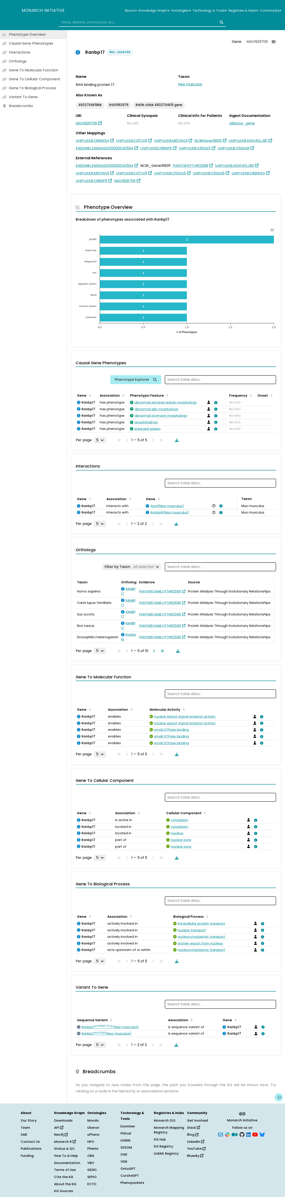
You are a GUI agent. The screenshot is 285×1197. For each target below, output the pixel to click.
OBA (90, 1156)
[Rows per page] (100, 440)
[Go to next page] (153, 650)
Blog (192, 1134)
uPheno (93, 1134)
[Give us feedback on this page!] (279, 1097)
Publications (31, 1148)
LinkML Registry (166, 1153)
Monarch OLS (164, 1120)
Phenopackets (132, 1182)
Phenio (92, 1148)
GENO (92, 1170)
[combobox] (142, 22)
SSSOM (126, 1147)
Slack (193, 1127)
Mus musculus (190, 84)
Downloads (63, 1120)
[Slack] (227, 1134)
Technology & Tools (210, 10)
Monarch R (65, 1141)
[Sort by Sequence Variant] (110, 1019)
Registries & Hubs (243, 10)
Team (25, 1127)
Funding (27, 1156)
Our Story (29, 1120)
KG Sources (63, 1191)
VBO (90, 1163)
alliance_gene (242, 123)
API (58, 1127)
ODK (123, 1161)
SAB (24, 1134)
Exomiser (127, 1126)
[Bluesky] (262, 1134)
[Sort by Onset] (270, 395)
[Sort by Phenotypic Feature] (166, 395)
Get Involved (197, 1120)
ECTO (91, 1184)
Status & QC (64, 1148)
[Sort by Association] (122, 395)
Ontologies (181, 10)
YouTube (196, 1148)
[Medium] (235, 1134)
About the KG (65, 1184)
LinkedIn (195, 1141)
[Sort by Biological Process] (206, 916)
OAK (123, 1154)
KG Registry (163, 1146)
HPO (90, 1141)
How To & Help (66, 1156)
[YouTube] (255, 1134)
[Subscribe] (220, 1134)
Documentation (67, 1163)
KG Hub (160, 1139)
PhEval (125, 1133)
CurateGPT (129, 1175)
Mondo (93, 1120)
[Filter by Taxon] (131, 567)
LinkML (125, 1140)
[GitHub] (242, 1134)
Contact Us (30, 1141)
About (130, 10)
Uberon (93, 1127)
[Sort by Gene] (89, 395)
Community (270, 10)
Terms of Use (65, 1170)
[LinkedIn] (248, 1134)
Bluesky (195, 1156)
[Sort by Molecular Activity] (183, 709)
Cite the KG (63, 1177)
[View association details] (215, 402)
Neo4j (61, 1134)
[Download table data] (176, 440)
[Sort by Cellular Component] (204, 812)
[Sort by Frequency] (250, 395)
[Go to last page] (161, 650)
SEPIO (92, 1177)
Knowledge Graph (153, 10)
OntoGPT (128, 1168)
